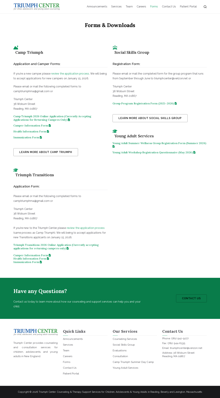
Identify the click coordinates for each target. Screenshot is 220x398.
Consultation (120, 356)
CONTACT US (191, 298)
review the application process (70, 73)
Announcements (97, 6)
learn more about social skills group (150, 118)
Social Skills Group (124, 344)
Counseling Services (125, 338)
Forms (154, 6)
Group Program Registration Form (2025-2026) (145, 103)
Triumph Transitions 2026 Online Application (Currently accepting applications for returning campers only (56, 246)
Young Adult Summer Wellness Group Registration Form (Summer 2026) (159, 144)
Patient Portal (188, 6)
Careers (141, 6)
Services (116, 6)
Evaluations (120, 350)
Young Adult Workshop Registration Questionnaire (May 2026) (153, 152)
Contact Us (169, 6)
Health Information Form (31, 131)
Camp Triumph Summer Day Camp (133, 362)
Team (129, 6)
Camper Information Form (32, 125)
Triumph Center (47, 392)
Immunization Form (27, 137)
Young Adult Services (125, 367)
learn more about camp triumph (45, 152)
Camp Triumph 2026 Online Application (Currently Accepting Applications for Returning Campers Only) (52, 118)
